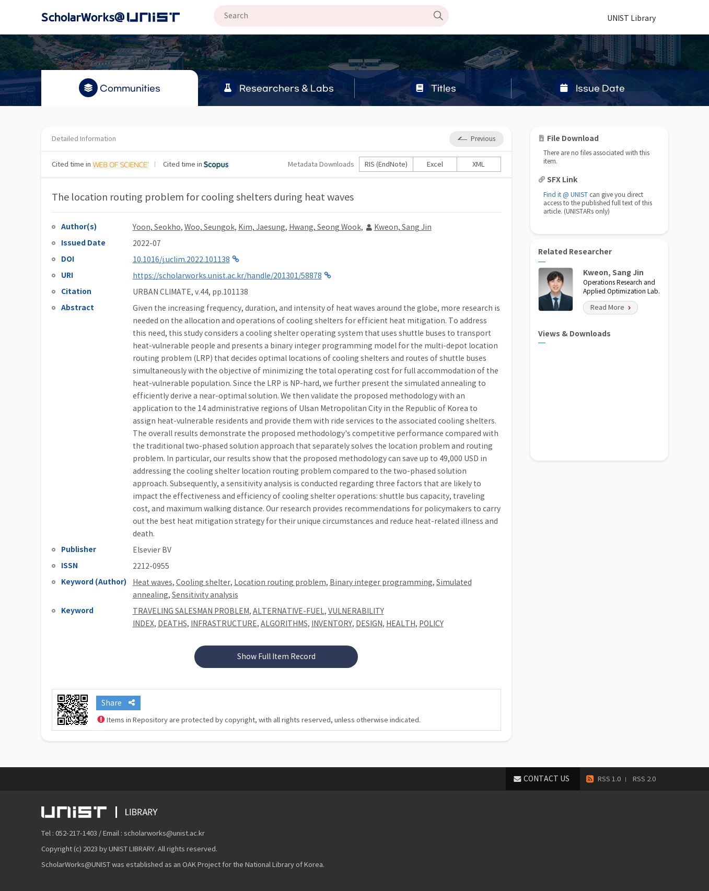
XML (478, 164)
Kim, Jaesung (261, 227)
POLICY (431, 623)
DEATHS (172, 623)
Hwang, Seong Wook (325, 227)
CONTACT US (546, 778)
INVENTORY (331, 623)
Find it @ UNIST (565, 194)
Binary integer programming (381, 582)
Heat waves (152, 582)
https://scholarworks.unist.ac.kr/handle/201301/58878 (227, 275)
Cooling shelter (203, 582)
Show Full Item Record (276, 656)
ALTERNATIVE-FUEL (288, 611)
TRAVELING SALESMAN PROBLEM (191, 611)
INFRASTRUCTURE (224, 623)
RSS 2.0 (644, 779)
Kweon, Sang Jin (403, 227)
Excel (435, 164)
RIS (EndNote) (386, 164)
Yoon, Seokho (157, 227)
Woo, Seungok (209, 227)
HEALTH (400, 623)
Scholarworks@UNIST (127, 17)
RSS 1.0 (609, 779)
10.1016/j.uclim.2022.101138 (181, 259)
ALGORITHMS (284, 623)
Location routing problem (280, 582)
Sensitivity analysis (205, 595)
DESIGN (369, 623)
